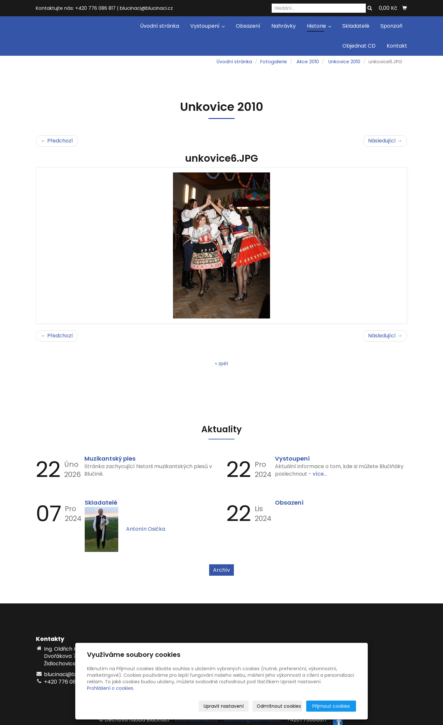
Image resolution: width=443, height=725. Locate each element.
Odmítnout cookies (279, 706)
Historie (319, 26)
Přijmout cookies (331, 706)
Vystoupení (207, 26)
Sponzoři (391, 26)
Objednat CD (359, 46)
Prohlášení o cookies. (110, 688)
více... (320, 474)
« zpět (221, 363)
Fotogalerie (273, 61)
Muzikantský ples (110, 458)
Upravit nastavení (224, 706)
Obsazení (248, 26)
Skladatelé (355, 26)
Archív (221, 570)
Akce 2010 (307, 61)
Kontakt (397, 46)
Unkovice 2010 (344, 61)
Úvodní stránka (159, 26)
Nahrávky (283, 26)
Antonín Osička (145, 529)
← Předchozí (57, 140)
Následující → (385, 140)
